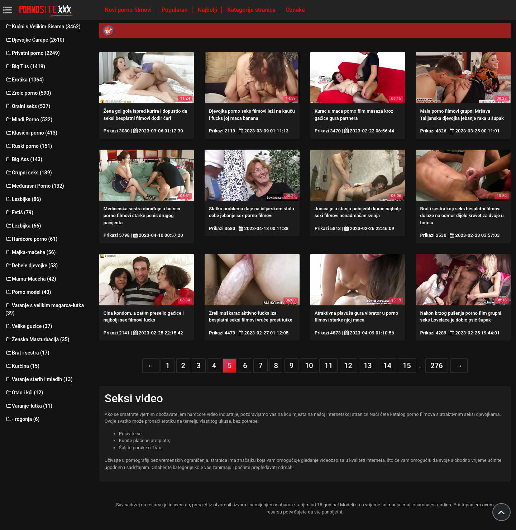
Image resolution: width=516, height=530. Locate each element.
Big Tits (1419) (25, 66)
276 (436, 365)
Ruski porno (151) (28, 146)
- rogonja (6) (22, 419)
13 (368, 365)
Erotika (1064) (24, 80)
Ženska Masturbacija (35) (37, 339)
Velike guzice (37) (28, 326)
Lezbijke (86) (23, 199)
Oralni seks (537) (27, 106)
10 (309, 365)
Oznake (295, 9)
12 (348, 365)
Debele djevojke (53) (31, 265)
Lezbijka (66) (23, 226)
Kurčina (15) (22, 366)
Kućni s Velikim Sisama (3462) (43, 26)
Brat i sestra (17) (27, 353)
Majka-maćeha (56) (30, 252)
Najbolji (208, 9)
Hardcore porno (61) (31, 239)
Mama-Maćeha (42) (30, 279)
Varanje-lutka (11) (28, 406)
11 (328, 365)
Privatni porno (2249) (32, 53)
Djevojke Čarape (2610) (34, 40)
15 (407, 365)
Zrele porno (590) (28, 93)
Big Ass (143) (23, 159)
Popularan (175, 9)
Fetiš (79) (19, 212)
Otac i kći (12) (24, 392)
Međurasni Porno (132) (34, 186)
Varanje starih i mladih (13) (38, 379)
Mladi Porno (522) (28, 119)
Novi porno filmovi (129, 9)
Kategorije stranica (252, 9)
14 (387, 365)
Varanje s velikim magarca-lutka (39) (44, 309)
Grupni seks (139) (28, 172)
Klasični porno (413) (31, 133)
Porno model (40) (28, 292)
